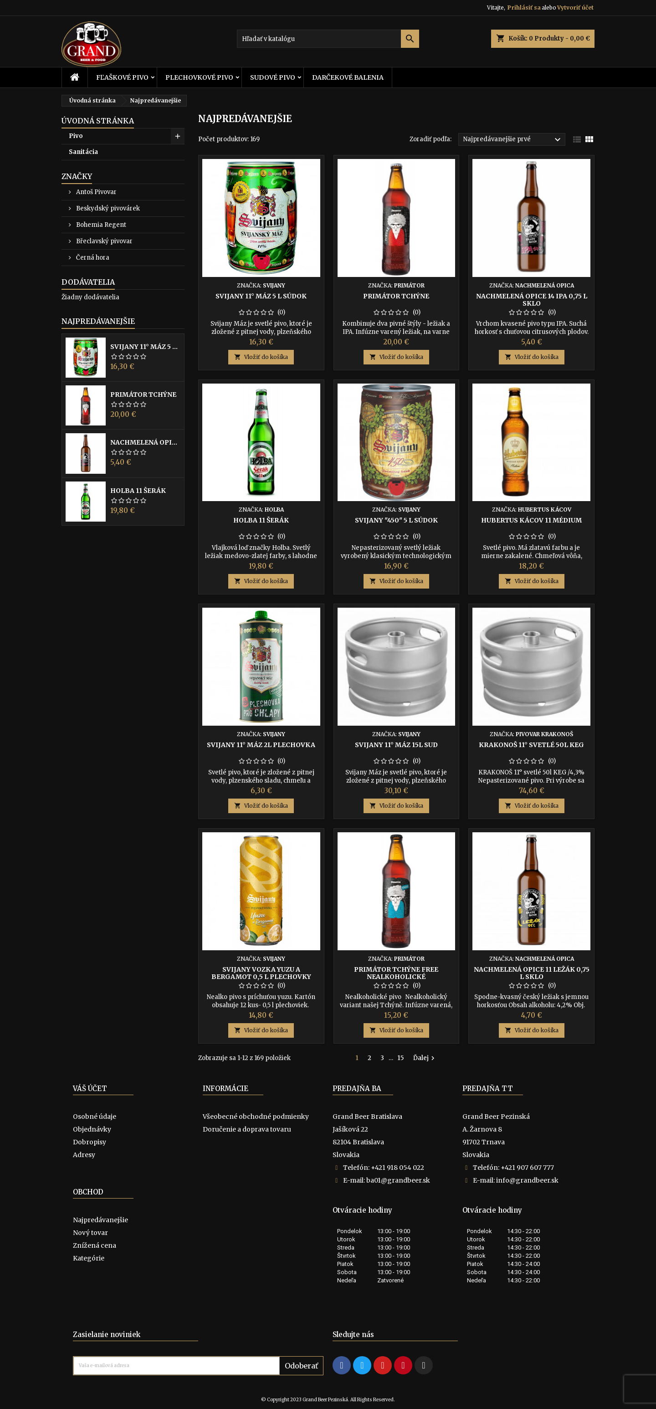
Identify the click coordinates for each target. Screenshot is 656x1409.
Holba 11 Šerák (138, 490)
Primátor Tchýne (143, 394)
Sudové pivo (272, 77)
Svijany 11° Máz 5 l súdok (145, 346)
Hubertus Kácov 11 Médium (531, 520)
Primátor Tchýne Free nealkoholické (396, 973)
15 (401, 1058)
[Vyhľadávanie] (328, 39)
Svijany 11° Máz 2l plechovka (261, 745)
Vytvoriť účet (575, 7)
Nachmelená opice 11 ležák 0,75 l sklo (531, 973)
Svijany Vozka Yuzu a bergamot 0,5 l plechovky (261, 973)
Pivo (76, 136)
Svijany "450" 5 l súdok (396, 520)
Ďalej (425, 1058)
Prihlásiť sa (524, 7)
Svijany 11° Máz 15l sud (396, 745)
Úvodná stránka (98, 120)
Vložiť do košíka (261, 357)
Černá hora (92, 257)
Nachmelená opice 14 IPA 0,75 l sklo (145, 442)
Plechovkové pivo (199, 77)
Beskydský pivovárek (107, 208)
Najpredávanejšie (98, 321)
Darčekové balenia (348, 77)
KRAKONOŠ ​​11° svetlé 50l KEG (531, 745)
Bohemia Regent (100, 225)
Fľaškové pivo (122, 77)
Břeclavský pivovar (104, 241)
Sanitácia (83, 152)
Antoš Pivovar (96, 192)
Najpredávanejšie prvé (513, 139)
